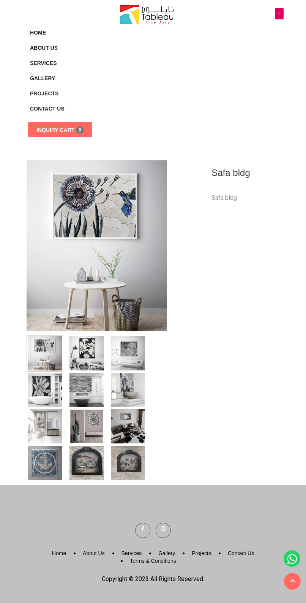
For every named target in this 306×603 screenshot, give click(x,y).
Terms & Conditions (153, 561)
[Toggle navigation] (279, 14)
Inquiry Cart (60, 130)
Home (38, 33)
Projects (44, 93)
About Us (44, 48)
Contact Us (47, 109)
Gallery (42, 78)
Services (43, 63)
